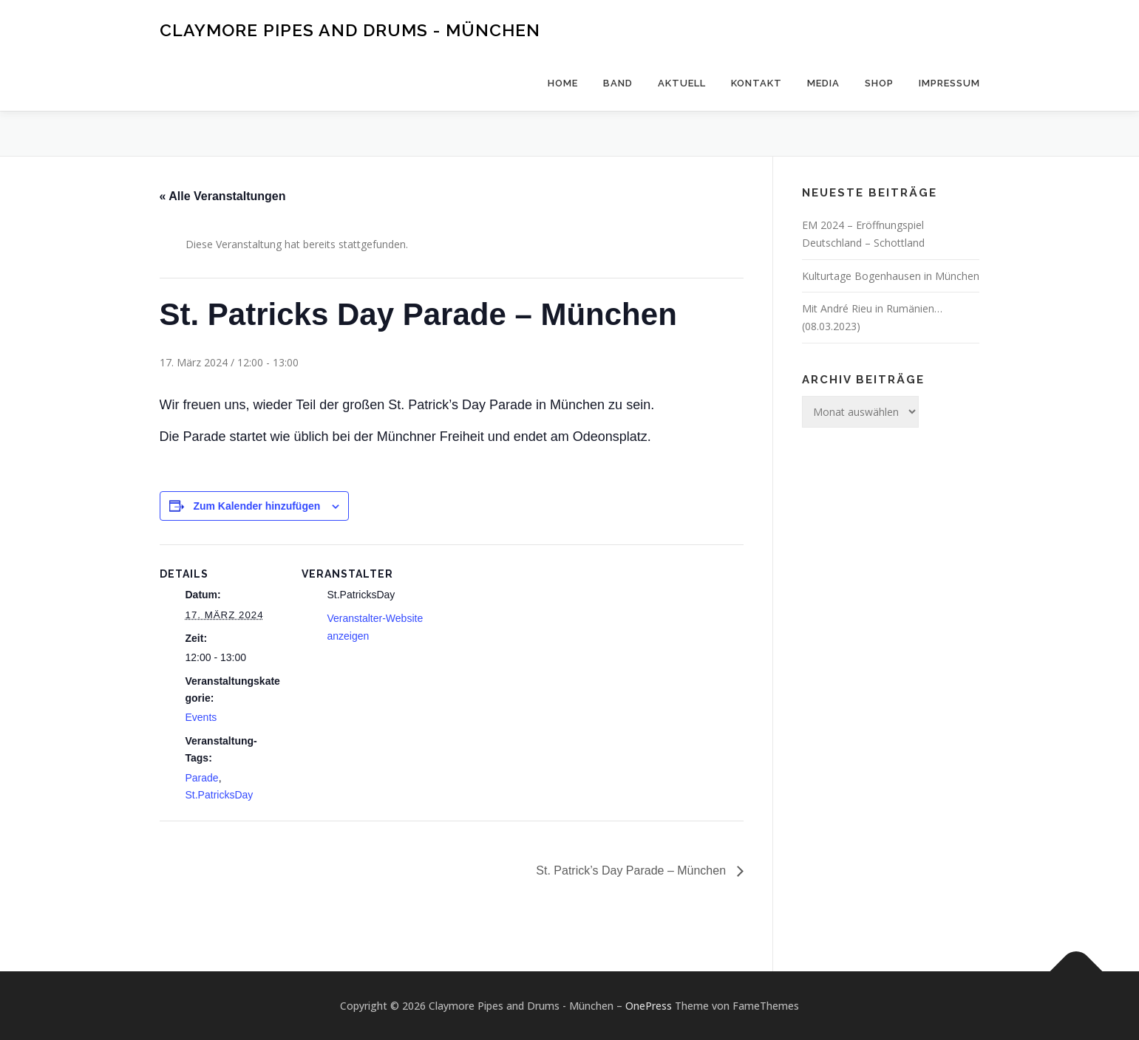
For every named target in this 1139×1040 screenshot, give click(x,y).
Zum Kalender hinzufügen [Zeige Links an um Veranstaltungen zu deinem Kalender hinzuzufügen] (256, 506)
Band (618, 83)
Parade (202, 778)
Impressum (949, 83)
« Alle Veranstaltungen (223, 196)
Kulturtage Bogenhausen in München (890, 276)
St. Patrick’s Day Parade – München (632, 870)
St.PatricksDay (220, 795)
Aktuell (682, 83)
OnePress (648, 1006)
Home (563, 83)
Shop (879, 83)
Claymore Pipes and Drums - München (350, 30)
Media (823, 83)
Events (201, 717)
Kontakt (756, 83)
